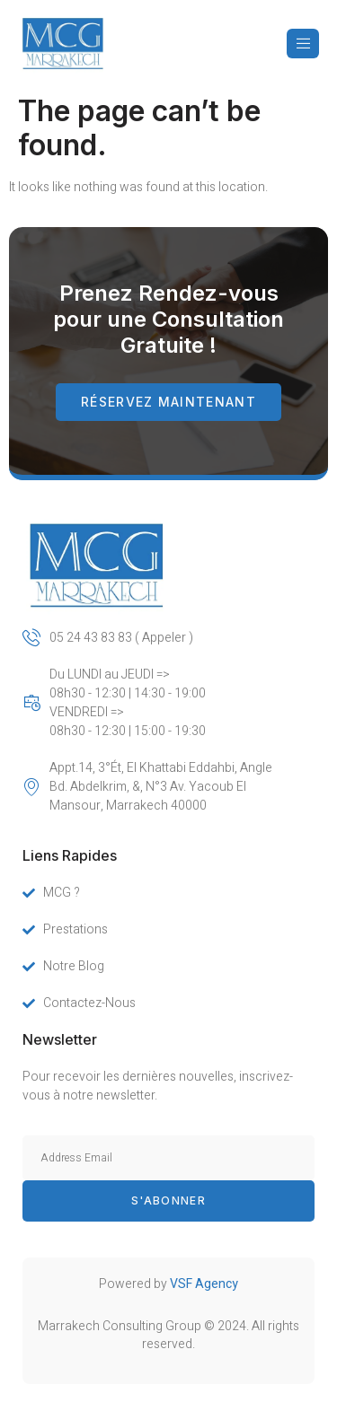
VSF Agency (204, 1284)
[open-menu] (303, 43)
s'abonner (168, 1200)
